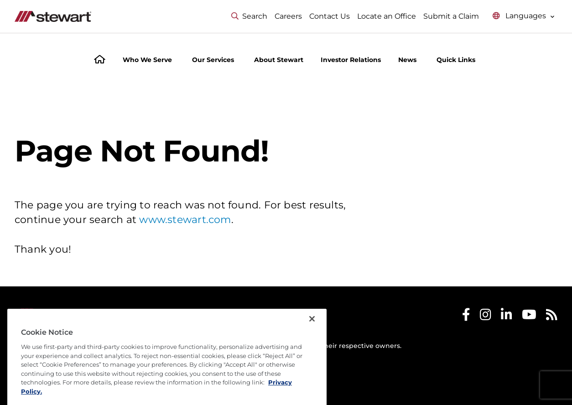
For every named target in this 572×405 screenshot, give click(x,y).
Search (249, 16)
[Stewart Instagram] (485, 316)
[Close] (312, 335)
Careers (288, 16)
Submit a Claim (451, 16)
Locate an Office (386, 16)
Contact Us (329, 16)
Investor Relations (351, 60)
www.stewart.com (185, 219)
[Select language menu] (523, 16)
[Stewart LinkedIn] (506, 316)
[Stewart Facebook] (466, 316)
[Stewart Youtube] (529, 316)
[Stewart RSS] (551, 316)
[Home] (99, 60)
